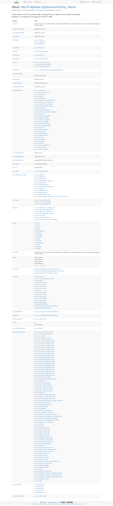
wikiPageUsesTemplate (19, 175)
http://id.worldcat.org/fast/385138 (43, 308)
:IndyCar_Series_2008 (42, 430)
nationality (15, 55)
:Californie (39, 40)
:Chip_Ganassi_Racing (42, 62)
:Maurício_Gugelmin (42, 149)
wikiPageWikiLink (17, 90)
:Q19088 (38, 235)
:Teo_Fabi (39, 137)
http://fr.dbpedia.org (40, 10)
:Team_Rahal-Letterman (43, 66)
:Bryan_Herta (40, 94)
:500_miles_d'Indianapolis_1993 (44, 359)
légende (15, 163)
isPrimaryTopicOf (17, 319)
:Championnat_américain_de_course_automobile (49, 400)
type (14, 223)
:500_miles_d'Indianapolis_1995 (44, 363)
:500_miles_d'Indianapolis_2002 (44, 369)
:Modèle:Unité (40, 188)
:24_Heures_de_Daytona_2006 (44, 341)
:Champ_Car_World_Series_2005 (45, 396)
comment (15, 252)
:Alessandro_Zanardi (42, 92)
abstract (15, 23)
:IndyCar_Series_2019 (42, 432)
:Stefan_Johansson (41, 135)
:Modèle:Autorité (41, 178)
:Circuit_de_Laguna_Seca (43, 404)
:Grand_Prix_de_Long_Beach (44, 422)
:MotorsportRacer (40, 231)
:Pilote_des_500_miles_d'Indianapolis (46, 112)
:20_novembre (40, 336)
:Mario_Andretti (40, 147)
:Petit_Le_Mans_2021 (42, 453)
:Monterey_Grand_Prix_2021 (44, 447)
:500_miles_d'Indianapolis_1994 (44, 361)
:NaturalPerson (39, 242)
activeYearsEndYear (18, 29)
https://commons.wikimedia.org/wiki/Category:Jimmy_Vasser (49, 271)
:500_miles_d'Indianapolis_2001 (44, 367)
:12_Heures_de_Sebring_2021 (44, 332)
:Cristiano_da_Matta (42, 117)
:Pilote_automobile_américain (44, 106)
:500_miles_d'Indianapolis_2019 (44, 375)
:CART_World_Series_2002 (43, 388)
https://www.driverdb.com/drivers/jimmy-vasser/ (46, 273)
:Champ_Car (40, 114)
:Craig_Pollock (40, 408)
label (14, 257)
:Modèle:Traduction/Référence (44, 186)
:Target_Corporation (41, 467)
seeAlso (15, 269)
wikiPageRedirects (18, 328)
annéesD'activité (17, 152)
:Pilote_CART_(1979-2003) (43, 104)
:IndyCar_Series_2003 (42, 428)
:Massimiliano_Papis (42, 479)
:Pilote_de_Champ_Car (42, 110)
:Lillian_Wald (40, 445)
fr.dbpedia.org (58, 10)
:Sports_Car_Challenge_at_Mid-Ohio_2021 (47, 461)
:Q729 (38, 240)
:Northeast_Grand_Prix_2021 (44, 451)
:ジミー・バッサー (41, 290)
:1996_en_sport (40, 90)
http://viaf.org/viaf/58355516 (41, 304)
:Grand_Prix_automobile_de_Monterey (46, 418)
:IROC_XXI (39, 424)
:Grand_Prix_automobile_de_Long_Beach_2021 (48, 416)
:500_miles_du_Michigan (43, 377)
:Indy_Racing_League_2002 (43, 441)
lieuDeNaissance (17, 160)
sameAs (15, 276)
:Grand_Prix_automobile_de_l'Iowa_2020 (47, 420)
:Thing (37, 223)
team (14, 62)
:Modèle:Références (42, 184)
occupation (15, 58)
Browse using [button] (28, 2)
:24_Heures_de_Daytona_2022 (44, 353)
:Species (37, 248)
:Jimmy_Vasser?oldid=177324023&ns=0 (47, 311)
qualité (15, 171)
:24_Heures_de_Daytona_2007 (44, 343)
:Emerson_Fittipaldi (41, 121)
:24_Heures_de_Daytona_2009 (44, 347)
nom (14, 167)
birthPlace (15, 40)
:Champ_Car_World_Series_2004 (45, 394)
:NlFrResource (39, 486)
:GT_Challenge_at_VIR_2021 (44, 412)
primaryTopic (17, 496)
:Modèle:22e (40, 176)
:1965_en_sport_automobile (43, 334)
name (14, 322)
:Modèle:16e (40, 175)
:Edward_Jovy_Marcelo (42, 119)
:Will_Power (39, 141)
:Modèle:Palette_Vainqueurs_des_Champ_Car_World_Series (52, 196)
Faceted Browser (85, 2)
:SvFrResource (39, 484)
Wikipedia (45, 504)
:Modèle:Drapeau (41, 192)
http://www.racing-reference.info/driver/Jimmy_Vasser (48, 269)
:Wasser (39, 469)
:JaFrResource (39, 490)
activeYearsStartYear (18, 32)
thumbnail (15, 70)
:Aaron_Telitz (40, 381)
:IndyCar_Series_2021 (42, 435)
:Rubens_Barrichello (42, 457)
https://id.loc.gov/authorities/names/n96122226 (46, 306)
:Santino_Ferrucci (41, 459)
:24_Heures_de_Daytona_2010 (44, 349)
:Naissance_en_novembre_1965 (45, 100)
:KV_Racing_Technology (43, 64)
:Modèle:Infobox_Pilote (42, 194)
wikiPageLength (17, 83)
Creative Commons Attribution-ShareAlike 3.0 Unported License (69, 504)
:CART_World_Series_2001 (43, 386)
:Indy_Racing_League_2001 (43, 439)
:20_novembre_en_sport (43, 338)
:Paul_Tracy (40, 127)
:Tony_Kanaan (40, 139)
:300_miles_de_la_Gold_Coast (44, 355)
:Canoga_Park (40, 42)
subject (14, 207)
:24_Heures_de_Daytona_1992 (44, 339)
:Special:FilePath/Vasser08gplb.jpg (46, 315)
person (22, 10)
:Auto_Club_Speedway (42, 383)
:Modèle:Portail (40, 182)
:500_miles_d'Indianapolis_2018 (44, 373)
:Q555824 (39, 280)
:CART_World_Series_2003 (43, 390)
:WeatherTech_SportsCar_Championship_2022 (48, 477)
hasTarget (16, 484)
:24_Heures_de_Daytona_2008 (44, 345)
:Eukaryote (38, 246)
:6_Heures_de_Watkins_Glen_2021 (45, 379)
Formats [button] (38, 2)
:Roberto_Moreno (41, 133)
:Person (37, 225)
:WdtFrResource (40, 492)
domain (15, 51)
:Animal (37, 244)
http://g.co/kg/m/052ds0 (40, 302)
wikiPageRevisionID (18, 86)
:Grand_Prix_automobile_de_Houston (46, 414)
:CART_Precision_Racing (43, 385)
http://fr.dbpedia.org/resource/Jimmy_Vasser (48, 7)
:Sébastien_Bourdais (42, 465)
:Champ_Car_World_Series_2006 (45, 398)
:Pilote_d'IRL (40, 108)
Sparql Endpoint (96, 2)
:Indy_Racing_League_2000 (43, 437)
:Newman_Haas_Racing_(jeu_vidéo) (46, 449)
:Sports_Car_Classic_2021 (43, 463)
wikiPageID (16, 79)
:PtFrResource (39, 488)
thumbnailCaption (17, 73)
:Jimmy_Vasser (39, 276)
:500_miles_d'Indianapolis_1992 (44, 357)
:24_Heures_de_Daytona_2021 (44, 351)
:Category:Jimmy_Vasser (44, 278)
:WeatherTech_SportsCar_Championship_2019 (48, 473)
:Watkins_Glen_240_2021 (43, 471)
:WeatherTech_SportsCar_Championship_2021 (48, 475)
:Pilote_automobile (41, 51)
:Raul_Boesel (40, 131)
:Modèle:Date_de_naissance (44, 180)
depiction (15, 315)
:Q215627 (39, 236)
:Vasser (38, 328)
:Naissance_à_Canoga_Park (44, 102)
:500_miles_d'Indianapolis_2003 (44, 371)
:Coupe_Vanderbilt (41, 406)
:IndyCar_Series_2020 (42, 433)
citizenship (15, 47)
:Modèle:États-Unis (41, 190)
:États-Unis (39, 44)
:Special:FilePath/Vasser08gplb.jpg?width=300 (49, 70)
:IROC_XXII (39, 426)
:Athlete (37, 229)
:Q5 (37, 238)
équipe (15, 200)
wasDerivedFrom (17, 311)
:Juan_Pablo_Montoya (42, 123)
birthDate (15, 36)
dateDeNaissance (18, 156)
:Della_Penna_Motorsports (43, 410)
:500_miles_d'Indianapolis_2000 (44, 365)
